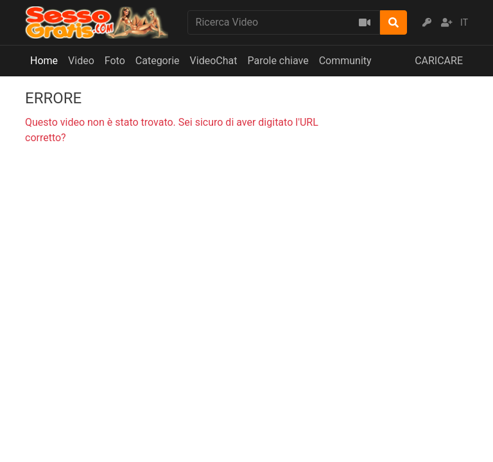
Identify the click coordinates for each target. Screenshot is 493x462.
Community (345, 61)
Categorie (157, 61)
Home (44, 61)
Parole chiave (277, 61)
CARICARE (439, 61)
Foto (115, 61)
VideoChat (214, 61)
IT (464, 22)
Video (81, 61)
